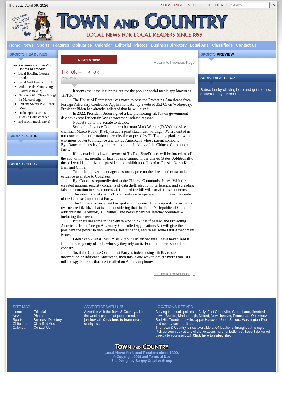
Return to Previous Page (174, 62)
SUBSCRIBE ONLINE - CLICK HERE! (194, 5)
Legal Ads (199, 45)
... (10, 148)
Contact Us (246, 45)
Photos (140, 45)
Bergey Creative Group (153, 361)
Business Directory (169, 45)
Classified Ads (44, 324)
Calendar (103, 45)
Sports (43, 45)
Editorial (123, 45)
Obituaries (82, 45)
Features (61, 45)
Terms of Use (159, 357)
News (28, 45)
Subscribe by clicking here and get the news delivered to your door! (236, 92)
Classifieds (222, 45)
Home (14, 45)
